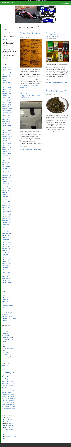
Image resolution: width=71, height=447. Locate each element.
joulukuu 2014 (6, 224)
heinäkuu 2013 (7, 256)
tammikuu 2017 (7, 177)
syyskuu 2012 (6, 274)
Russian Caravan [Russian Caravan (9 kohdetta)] (5, 404)
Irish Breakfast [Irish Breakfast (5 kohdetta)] (11, 381)
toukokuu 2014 (7, 237)
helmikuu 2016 (7, 198)
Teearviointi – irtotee (8, 339)
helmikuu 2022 (7, 74)
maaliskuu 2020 (7, 108)
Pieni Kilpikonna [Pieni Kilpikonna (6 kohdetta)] (9, 400)
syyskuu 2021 (6, 84)
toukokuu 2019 (7, 125)
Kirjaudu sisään (65, 3)
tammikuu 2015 (7, 222)
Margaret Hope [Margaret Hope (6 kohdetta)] (11, 394)
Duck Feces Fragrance (51, 82)
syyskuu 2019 (6, 117)
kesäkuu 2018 (6, 145)
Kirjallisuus (6, 328)
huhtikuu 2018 (7, 149)
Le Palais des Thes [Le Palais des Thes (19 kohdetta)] (7, 390)
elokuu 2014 (6, 231)
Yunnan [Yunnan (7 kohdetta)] (3, 410)
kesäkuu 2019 (6, 123)
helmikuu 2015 (7, 220)
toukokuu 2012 (7, 282)
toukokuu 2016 (7, 192)
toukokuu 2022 (7, 69)
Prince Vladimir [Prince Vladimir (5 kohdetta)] (12, 402)
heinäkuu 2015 (7, 211)
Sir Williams (27, 85)
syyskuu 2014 (6, 230)
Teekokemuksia (7, 354)
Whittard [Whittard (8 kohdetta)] (13, 408)
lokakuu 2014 (6, 228)
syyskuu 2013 (6, 252)
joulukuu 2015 (6, 201)
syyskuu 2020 (7, 99)
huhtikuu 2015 (7, 216)
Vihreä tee (6, 356)
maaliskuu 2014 (7, 241)
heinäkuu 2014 (7, 233)
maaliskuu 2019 (7, 129)
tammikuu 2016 (7, 200)
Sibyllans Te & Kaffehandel (26, 149)
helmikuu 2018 (7, 153)
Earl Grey (22, 85)
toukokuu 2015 (7, 215)
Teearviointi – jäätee (8, 343)
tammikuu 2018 (7, 155)
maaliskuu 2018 (7, 151)
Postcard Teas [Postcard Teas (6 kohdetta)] (7, 402)
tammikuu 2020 (7, 112)
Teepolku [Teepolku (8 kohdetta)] (13, 406)
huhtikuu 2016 (7, 194)
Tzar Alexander (34, 85)
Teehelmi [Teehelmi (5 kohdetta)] (9, 406)
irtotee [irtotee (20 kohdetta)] (4, 383)
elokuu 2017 (6, 164)
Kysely (5, 330)
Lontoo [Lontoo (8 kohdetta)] (3, 392)
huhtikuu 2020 (7, 106)
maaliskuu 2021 (7, 91)
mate (4, 332)
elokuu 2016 (6, 187)
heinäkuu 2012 (7, 278)
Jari (4, 420)
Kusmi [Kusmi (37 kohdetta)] (4, 388)
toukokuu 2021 (7, 89)
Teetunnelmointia (7, 312)
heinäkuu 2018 (7, 144)
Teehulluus (6, 352)
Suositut (5, 29)
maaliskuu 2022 (7, 73)
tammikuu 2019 (7, 132)
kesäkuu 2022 (6, 67)
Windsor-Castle (23, 87)
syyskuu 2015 (6, 207)
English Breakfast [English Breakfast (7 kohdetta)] (5, 375)
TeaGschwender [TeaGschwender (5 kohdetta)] (5, 406)
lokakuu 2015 (6, 205)
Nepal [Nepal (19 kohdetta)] (13, 398)
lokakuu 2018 (6, 138)
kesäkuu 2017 (6, 168)
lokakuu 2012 (6, 273)
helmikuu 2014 (7, 243)
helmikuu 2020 (7, 110)
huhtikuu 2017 (6, 172)
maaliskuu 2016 (7, 196)
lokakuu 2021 (6, 82)
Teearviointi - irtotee (24, 93)
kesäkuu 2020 (7, 104)
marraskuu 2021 (7, 80)
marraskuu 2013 (7, 248)
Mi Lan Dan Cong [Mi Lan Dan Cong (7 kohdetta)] (8, 398)
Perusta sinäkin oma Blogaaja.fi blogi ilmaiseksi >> (35, 0)
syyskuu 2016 (6, 185)
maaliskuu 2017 (7, 173)
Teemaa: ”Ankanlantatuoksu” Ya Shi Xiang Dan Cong (56, 91)
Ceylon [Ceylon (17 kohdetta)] (4, 370)
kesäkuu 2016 (6, 190)
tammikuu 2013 (7, 267)
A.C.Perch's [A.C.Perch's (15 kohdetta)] (5, 366)
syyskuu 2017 (6, 162)
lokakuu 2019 (6, 116)
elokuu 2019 (6, 119)
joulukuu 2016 (6, 179)
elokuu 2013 (6, 254)
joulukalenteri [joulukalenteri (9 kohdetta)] (9, 383)
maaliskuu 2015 (7, 218)
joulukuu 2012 (6, 269)
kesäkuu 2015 (6, 213)
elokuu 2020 (6, 101)
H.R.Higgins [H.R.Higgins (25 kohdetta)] (5, 379)
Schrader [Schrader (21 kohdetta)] (12, 404)
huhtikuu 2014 (6, 239)
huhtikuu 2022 (7, 71)
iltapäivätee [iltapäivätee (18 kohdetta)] (5, 381)
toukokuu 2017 (7, 170)
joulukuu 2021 (6, 78)
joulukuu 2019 (6, 114)
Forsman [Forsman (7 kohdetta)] (11, 375)
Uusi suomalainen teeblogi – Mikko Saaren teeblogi (9, 318)
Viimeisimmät (7, 32)
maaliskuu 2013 (7, 263)
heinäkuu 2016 (7, 188)
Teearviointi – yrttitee (8, 348)
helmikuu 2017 (7, 175)
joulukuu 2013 (6, 246)
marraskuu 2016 (7, 181)
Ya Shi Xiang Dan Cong (62, 82)
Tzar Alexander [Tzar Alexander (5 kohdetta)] (8, 408)
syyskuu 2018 (6, 140)
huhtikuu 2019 (7, 127)
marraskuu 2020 (7, 95)
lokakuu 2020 (6, 97)
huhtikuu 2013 (7, 261)
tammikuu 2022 (7, 76)
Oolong (5, 333)
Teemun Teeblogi (7, 2)
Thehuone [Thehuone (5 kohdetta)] (4, 408)
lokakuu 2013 (6, 250)
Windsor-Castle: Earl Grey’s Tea (30, 34)
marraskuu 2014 (7, 226)
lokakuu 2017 (6, 160)
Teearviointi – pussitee (9, 345)
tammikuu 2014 (7, 244)
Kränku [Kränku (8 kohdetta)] (11, 385)
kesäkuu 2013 (6, 258)
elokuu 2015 (6, 209)
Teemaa (48, 131)
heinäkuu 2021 (7, 88)
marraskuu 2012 (7, 271)
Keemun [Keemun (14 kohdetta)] (8, 385)
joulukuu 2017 (6, 157)
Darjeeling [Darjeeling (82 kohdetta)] (6, 372)
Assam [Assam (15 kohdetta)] (13, 366)
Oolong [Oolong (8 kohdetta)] (3, 400)
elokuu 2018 (6, 142)
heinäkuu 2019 (7, 121)
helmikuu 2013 (7, 265)
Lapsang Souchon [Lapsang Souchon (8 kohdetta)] (10, 387)
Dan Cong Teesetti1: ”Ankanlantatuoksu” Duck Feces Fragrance (55, 34)
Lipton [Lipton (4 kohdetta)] (14, 390)
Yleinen (5, 358)
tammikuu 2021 (7, 93)
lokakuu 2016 (6, 183)
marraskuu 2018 (7, 136)
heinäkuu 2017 (7, 166)
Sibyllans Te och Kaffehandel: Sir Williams (30, 96)
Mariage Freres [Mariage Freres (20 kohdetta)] (6, 396)
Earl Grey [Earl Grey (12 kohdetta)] (13, 372)
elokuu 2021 (6, 86)
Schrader (5, 303)
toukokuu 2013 (7, 259)
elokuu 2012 (6, 276)
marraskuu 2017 (7, 159)
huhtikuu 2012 (6, 284)
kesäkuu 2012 (6, 280)
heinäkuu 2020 (7, 102)
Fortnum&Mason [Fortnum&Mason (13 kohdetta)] (6, 377)
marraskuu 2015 (7, 203)
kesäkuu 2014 (6, 235)
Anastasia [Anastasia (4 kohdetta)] (9, 366)
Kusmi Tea (6, 301)
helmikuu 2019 (7, 131)
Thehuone (6, 314)
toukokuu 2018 (7, 147)
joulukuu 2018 (6, 134)
